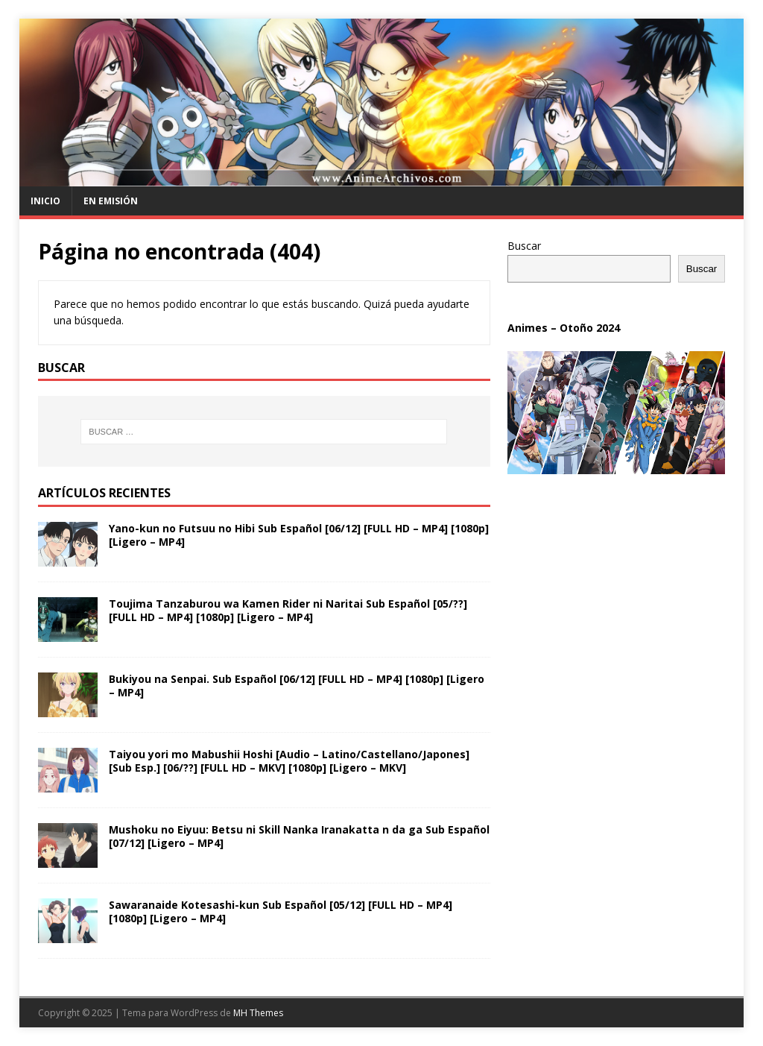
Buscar (524, 246)
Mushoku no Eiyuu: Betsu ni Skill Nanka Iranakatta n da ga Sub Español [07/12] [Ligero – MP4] (299, 836)
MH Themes (258, 1012)
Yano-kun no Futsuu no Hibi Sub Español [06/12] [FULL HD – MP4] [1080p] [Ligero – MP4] (299, 535)
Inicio (45, 201)
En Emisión (110, 201)
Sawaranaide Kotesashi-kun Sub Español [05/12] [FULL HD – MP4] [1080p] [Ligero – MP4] (280, 911)
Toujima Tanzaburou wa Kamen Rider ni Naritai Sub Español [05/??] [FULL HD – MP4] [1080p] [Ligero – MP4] (288, 610)
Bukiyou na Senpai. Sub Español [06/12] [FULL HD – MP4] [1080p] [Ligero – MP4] (296, 685)
